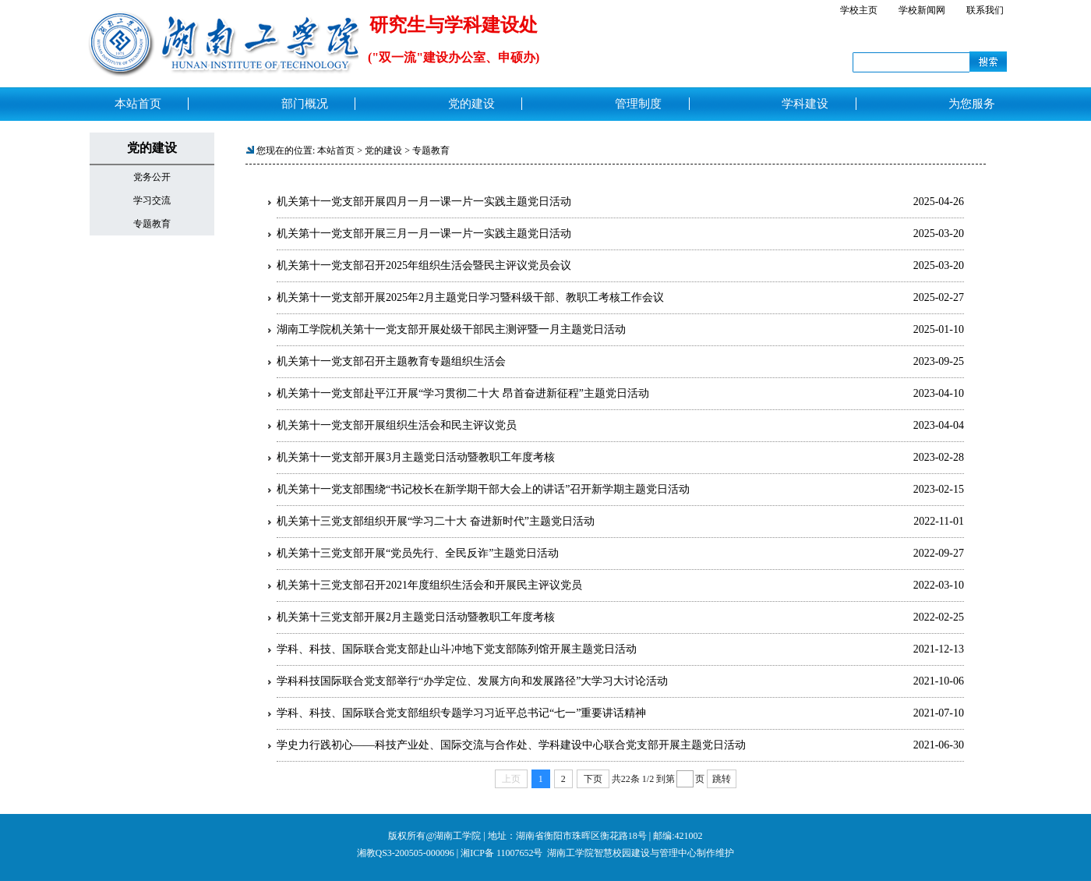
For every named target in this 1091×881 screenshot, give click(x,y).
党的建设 (383, 150)
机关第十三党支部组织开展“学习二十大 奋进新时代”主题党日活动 (436, 521)
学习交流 (152, 200)
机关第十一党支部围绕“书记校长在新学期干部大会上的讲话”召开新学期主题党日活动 (483, 489)
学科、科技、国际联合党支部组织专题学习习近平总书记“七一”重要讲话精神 (461, 713)
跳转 (721, 778)
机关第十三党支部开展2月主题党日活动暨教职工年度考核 (416, 617)
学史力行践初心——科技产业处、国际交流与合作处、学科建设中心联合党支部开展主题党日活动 (511, 745)
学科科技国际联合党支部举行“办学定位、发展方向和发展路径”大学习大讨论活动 (472, 681)
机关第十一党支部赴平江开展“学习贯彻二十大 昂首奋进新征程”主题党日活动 (463, 393)
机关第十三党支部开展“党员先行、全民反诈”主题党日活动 (418, 553)
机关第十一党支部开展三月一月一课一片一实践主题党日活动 (424, 233)
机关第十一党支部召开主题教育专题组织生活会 (391, 361)
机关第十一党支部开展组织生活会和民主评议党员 (397, 425)
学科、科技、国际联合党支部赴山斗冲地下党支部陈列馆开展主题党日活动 (457, 649)
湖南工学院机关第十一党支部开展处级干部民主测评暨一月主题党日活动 (451, 329)
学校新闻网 (922, 10)
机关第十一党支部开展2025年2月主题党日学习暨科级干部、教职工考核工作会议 (470, 297)
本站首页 (336, 150)
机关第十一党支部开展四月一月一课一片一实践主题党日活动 (424, 201)
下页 (593, 778)
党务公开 (152, 177)
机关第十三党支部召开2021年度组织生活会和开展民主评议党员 (429, 585)
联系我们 (985, 10)
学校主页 (858, 10)
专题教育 (152, 223)
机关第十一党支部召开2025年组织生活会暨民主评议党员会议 (424, 265)
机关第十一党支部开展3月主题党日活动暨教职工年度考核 (416, 457)
